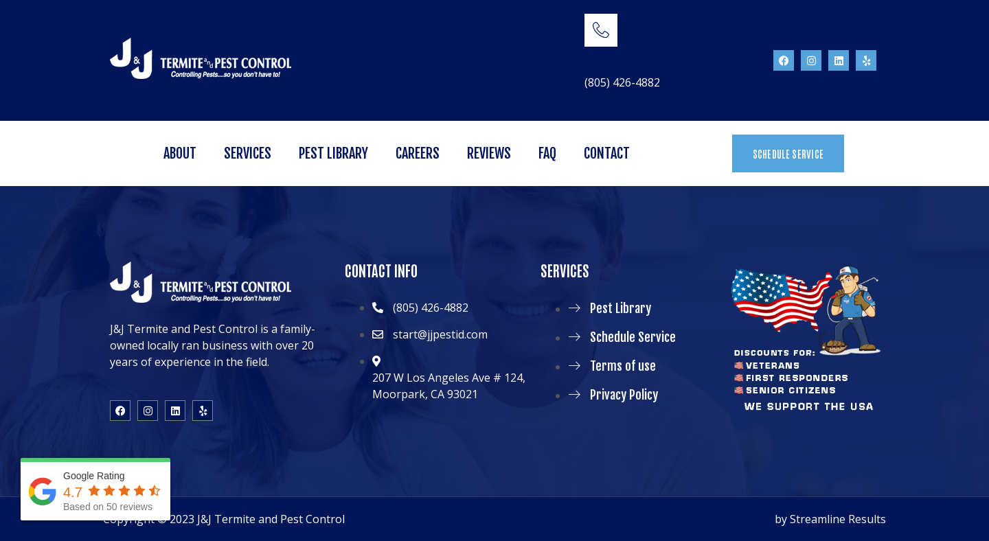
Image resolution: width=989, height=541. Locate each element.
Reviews (489, 153)
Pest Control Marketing (711, 519)
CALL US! (605, 64)
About (179, 153)
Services (247, 153)
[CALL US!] (600, 30)
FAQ (547, 153)
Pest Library (333, 153)
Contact (607, 153)
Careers (418, 153)
